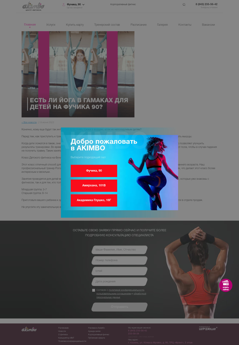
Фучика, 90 (94, 170)
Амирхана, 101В (94, 185)
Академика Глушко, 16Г (94, 200)
